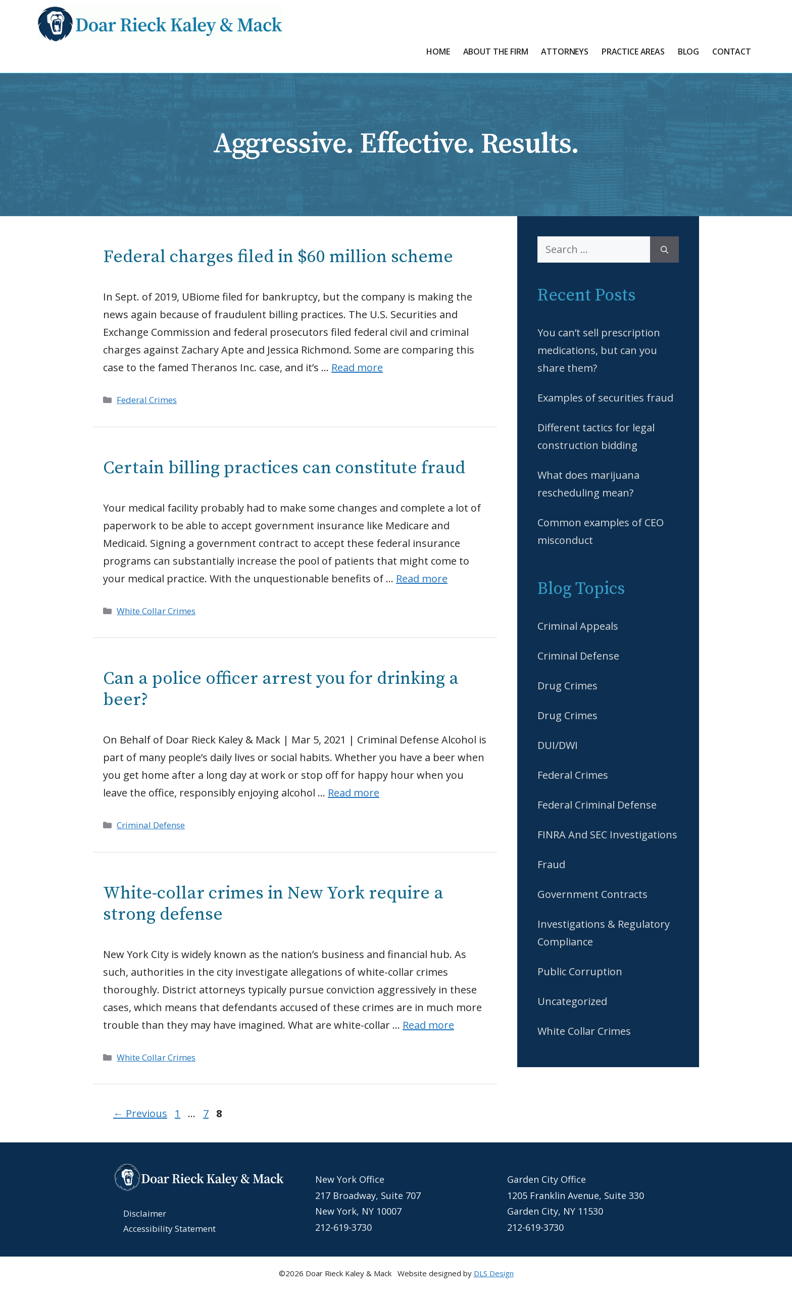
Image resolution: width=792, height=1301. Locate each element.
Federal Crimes (147, 400)
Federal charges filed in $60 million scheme (278, 257)
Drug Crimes (567, 685)
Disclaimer (144, 1213)
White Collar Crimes (156, 611)
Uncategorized (572, 1001)
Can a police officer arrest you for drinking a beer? (281, 689)
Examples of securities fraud (605, 398)
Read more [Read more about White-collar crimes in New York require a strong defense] (428, 1025)
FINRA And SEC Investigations (607, 834)
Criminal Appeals (577, 626)
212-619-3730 (343, 1227)
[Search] (664, 249)
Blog (688, 51)
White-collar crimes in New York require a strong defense (273, 904)
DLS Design (494, 1273)
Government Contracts (592, 894)
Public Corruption (579, 971)
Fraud (551, 864)
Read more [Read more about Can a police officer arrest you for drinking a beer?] (353, 792)
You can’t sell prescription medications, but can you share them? (598, 350)
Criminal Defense (151, 825)
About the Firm (495, 51)
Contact (731, 51)
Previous (140, 1113)
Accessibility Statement (169, 1228)
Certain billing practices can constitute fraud (284, 468)
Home (438, 51)
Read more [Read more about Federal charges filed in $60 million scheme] (357, 367)
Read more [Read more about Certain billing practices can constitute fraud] (422, 578)
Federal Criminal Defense (597, 805)
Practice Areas (633, 51)
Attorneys (564, 51)
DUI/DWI (557, 745)
